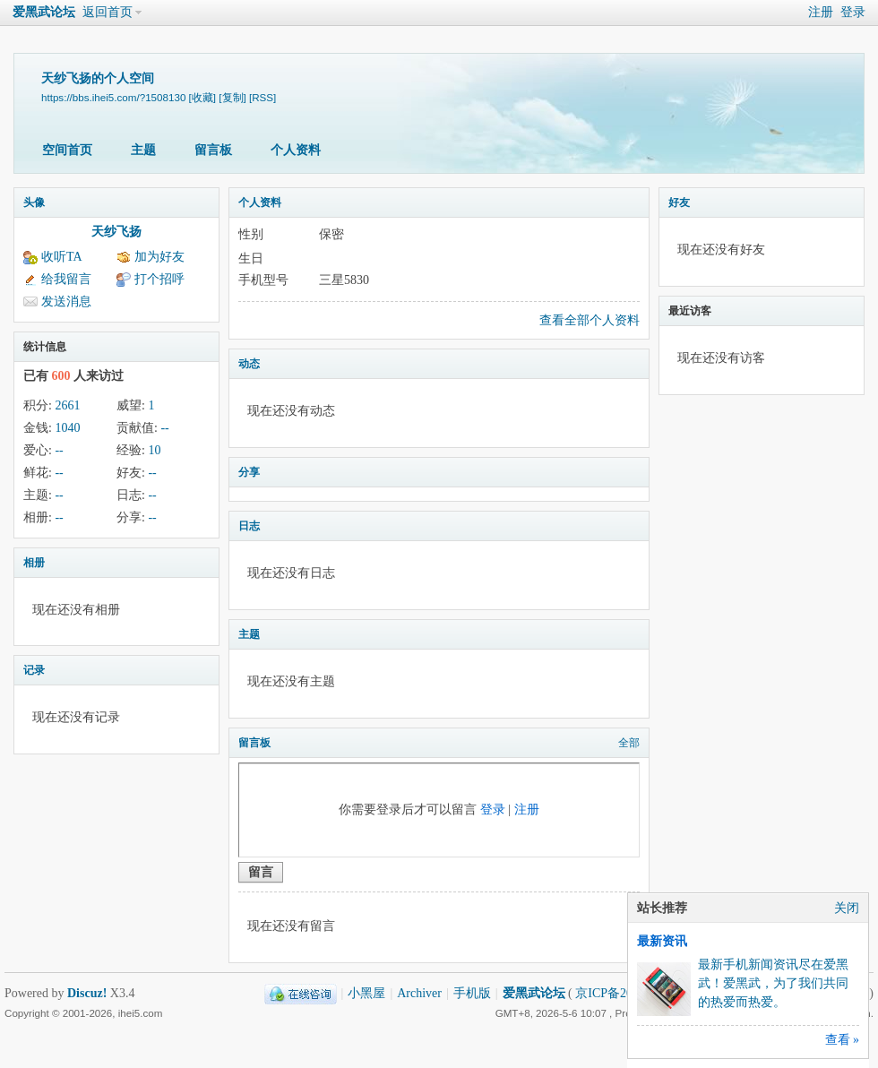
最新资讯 (662, 941)
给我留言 (66, 279)
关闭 (846, 908)
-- (164, 428)
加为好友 (159, 256)
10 (154, 450)
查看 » (842, 1039)
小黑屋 (366, 993)
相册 (34, 562)
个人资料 (296, 150)
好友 (679, 202)
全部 (629, 742)
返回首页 (107, 12)
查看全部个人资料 (589, 320)
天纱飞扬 (116, 231)
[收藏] (202, 97)
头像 (34, 202)
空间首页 (67, 150)
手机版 (472, 993)
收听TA (61, 256)
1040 (67, 428)
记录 (34, 670)
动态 (249, 363)
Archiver (419, 993)
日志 (249, 526)
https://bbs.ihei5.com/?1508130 (113, 97)
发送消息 (66, 301)
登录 (852, 12)
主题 (143, 150)
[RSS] (262, 97)
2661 (67, 405)
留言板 (213, 150)
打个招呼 (159, 279)
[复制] (232, 97)
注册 (820, 12)
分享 (249, 472)
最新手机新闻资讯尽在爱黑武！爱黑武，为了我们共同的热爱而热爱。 (773, 983)
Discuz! (87, 993)
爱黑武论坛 (44, 12)
